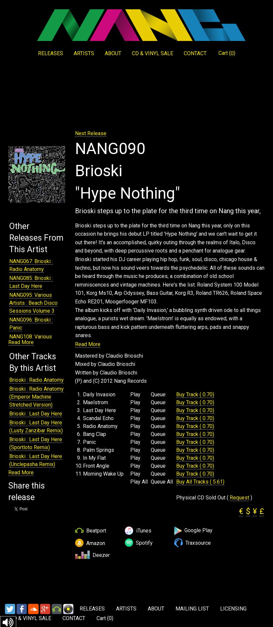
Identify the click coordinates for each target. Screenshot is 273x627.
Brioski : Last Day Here (35, 414)
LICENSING (233, 609)
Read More (21, 342)
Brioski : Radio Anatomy (36, 380)
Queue (158, 394)
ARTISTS (84, 53)
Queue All (162, 482)
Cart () (226, 53)
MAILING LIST (192, 609)
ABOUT (113, 53)
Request (239, 497)
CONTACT (195, 53)
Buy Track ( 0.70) (195, 394)
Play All (139, 482)
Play (135, 394)
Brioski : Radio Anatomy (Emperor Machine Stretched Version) (36, 397)
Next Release (90, 133)
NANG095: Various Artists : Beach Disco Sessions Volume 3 (33, 303)
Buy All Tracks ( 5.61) (200, 482)
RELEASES (50, 53)
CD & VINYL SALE (152, 53)
